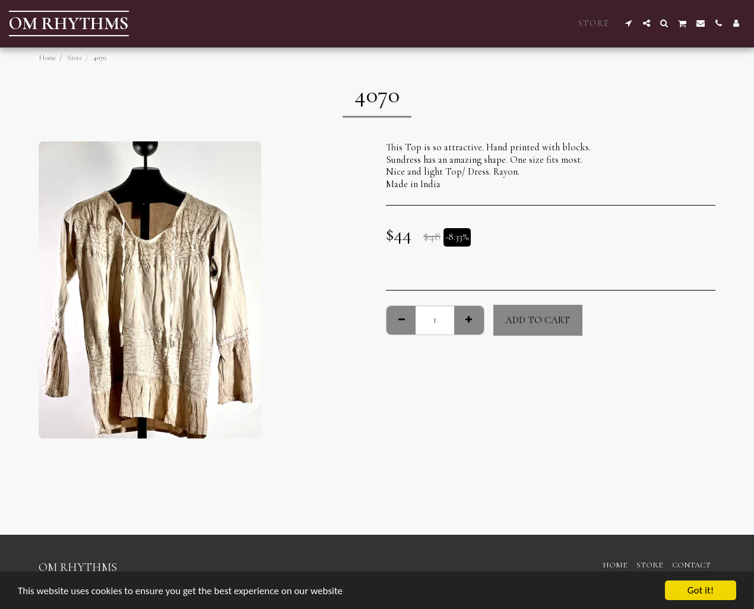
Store (75, 57)
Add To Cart (537, 320)
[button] (628, 23)
